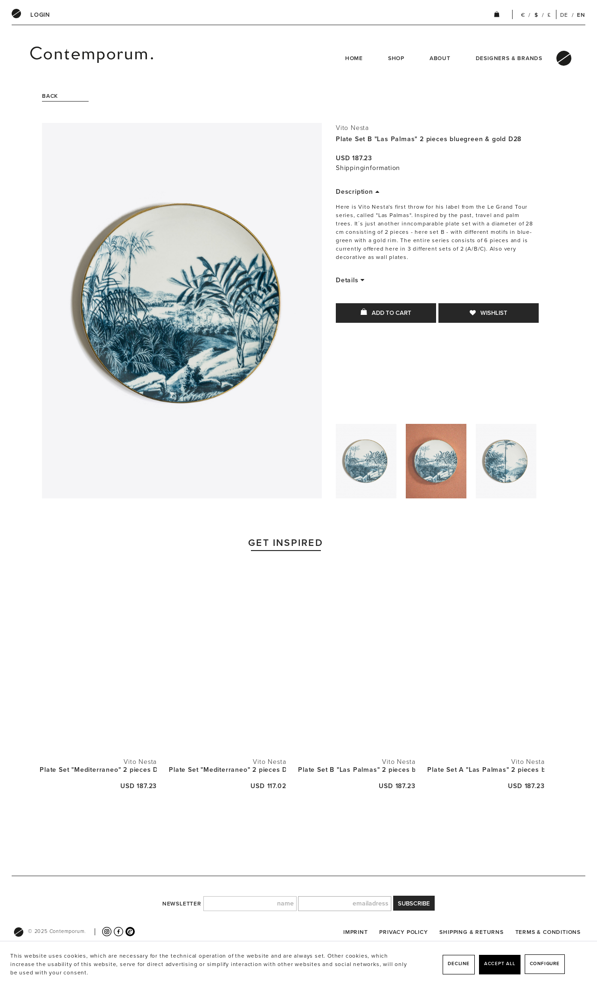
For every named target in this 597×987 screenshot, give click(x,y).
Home (354, 58)
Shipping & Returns (471, 932)
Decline (459, 964)
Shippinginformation (368, 168)
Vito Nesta (352, 128)
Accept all (499, 964)
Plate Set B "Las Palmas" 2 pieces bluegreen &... (356, 770)
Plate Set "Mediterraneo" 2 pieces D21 (227, 770)
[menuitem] (40, 14)
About (440, 58)
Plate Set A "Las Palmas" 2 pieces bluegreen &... (485, 770)
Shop (396, 58)
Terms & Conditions (548, 932)
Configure (545, 964)
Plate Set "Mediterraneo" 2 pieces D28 (98, 770)
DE (564, 15)
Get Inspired (285, 543)
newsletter (181, 903)
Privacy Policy (403, 932)
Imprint (355, 932)
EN (581, 15)
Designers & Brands (509, 58)
